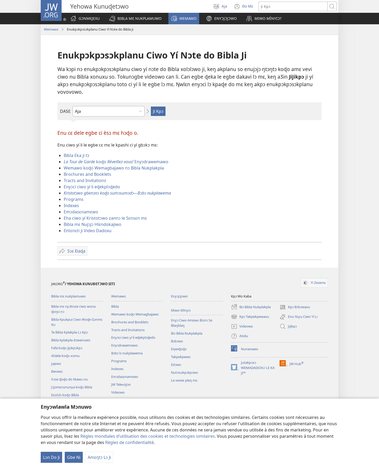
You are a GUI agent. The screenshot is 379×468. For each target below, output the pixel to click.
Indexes (71, 205)
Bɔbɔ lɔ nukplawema (127, 353)
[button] (135, 18)
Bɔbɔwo (177, 341)
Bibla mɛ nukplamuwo (68, 296)
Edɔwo (176, 364)
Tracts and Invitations (85, 180)
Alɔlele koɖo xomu (65, 355)
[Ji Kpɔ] (293, 6)
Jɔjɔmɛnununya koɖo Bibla (71, 387)
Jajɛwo (56, 363)
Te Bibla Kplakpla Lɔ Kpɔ (69, 332)
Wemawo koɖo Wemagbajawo (135, 314)
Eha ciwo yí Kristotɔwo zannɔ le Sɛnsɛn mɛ (105, 218)
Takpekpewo (181, 356)
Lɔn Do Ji (51, 457)
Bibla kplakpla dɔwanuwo (70, 340)
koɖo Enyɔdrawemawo (116, 162)
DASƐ (65, 111)
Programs (74, 199)
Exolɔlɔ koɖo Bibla (65, 395)
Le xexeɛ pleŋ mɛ (184, 380)
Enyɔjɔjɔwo (179, 296)
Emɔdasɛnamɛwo (81, 212)
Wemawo (51, 29)
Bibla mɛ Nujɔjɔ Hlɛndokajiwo (92, 224)
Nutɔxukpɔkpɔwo (184, 372)
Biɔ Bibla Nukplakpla (186, 333)
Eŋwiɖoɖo (179, 349)
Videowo (118, 392)
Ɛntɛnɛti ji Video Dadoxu (87, 230)
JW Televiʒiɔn (121, 384)
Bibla (115, 306)
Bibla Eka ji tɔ (76, 155)
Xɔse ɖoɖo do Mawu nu (69, 379)
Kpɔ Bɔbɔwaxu (295, 307)
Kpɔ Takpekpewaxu (250, 317)
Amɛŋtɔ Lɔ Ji (99, 457)
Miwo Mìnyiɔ (181, 310)
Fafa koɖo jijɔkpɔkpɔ (66, 348)
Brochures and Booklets (87, 174)
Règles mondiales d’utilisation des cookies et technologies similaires (147, 436)
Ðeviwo (57, 371)
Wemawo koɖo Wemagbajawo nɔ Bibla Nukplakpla (114, 168)
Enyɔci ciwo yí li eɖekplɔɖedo (92, 187)
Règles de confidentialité (129, 442)
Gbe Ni (73, 457)
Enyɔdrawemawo (124, 345)
